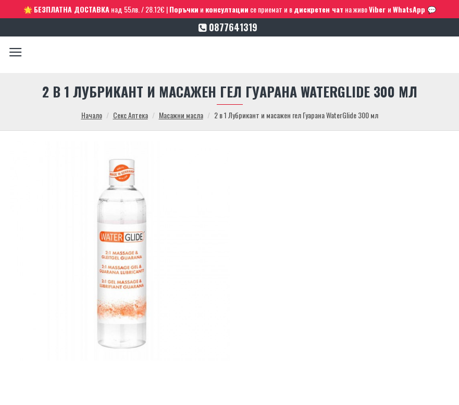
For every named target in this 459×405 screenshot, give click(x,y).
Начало (91, 114)
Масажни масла (181, 114)
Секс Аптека (130, 114)
